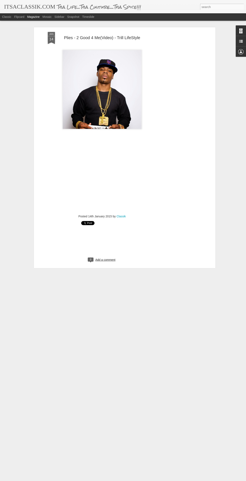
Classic (6, 16)
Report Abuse (148, 479)
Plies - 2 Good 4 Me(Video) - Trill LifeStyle (102, 29)
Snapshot (73, 16)
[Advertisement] (178, 87)
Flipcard (19, 16)
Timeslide (88, 16)
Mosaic (46, 16)
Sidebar (59, 16)
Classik (121, 207)
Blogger (136, 479)
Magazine (33, 16)
